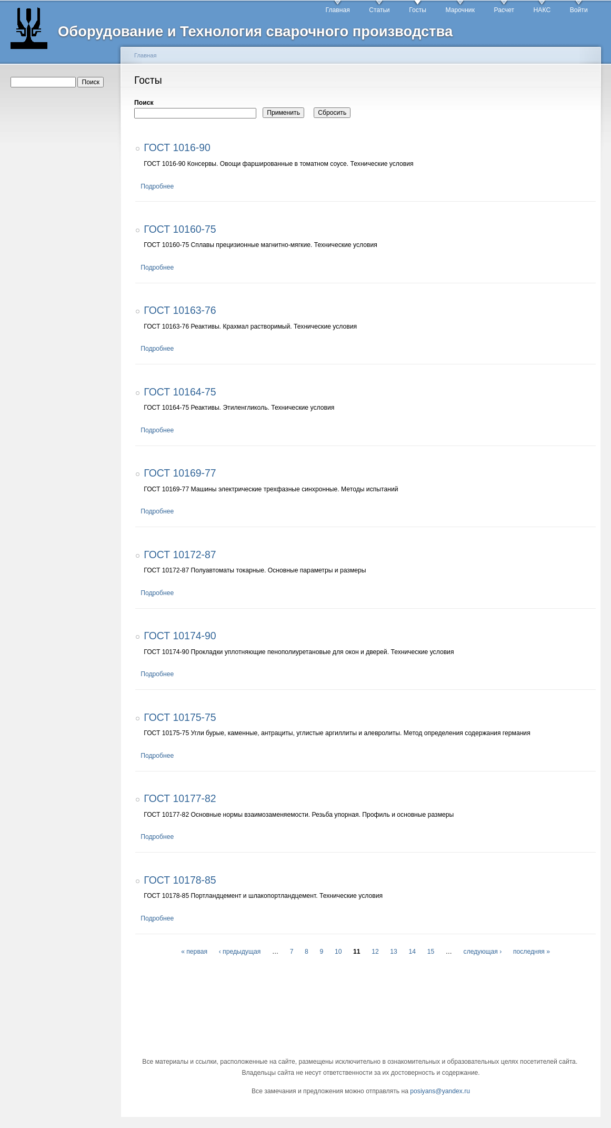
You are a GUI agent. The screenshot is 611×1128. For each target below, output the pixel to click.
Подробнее (157, 186)
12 (375, 951)
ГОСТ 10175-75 (180, 717)
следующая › (483, 951)
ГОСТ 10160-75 (180, 229)
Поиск (143, 102)
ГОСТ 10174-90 (180, 635)
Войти (579, 10)
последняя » (531, 951)
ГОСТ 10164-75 (180, 392)
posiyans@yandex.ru (440, 1091)
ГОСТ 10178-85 (180, 880)
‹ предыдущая (240, 951)
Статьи (379, 10)
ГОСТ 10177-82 (180, 798)
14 (412, 951)
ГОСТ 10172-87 (180, 554)
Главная (338, 10)
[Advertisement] (62, 259)
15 (431, 951)
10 (338, 951)
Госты (417, 10)
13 (393, 951)
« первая (194, 951)
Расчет (504, 10)
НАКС (542, 10)
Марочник (460, 10)
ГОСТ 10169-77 (180, 473)
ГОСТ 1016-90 (177, 147)
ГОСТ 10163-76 (180, 310)
